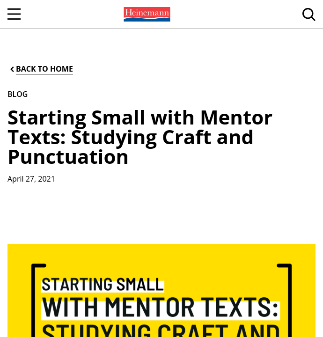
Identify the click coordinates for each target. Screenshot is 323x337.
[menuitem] (146, 14)
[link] (146, 14)
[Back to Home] (40, 69)
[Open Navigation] (14, 14)
